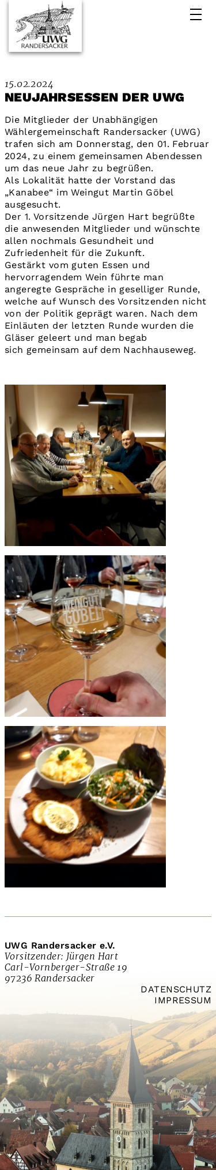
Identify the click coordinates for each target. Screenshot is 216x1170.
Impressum (182, 1000)
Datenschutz (176, 989)
